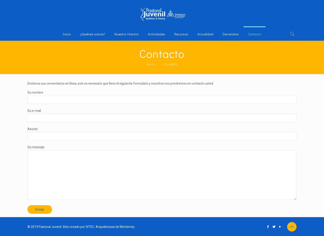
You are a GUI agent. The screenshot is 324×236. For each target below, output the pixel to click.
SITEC (90, 227)
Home (150, 64)
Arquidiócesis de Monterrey (115, 227)
